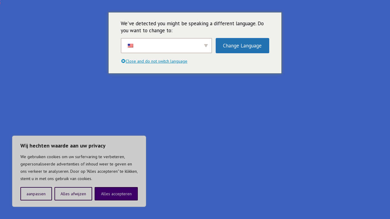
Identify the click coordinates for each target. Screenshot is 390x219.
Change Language (242, 45)
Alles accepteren (116, 193)
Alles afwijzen (73, 193)
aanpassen (36, 193)
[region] (79, 171)
